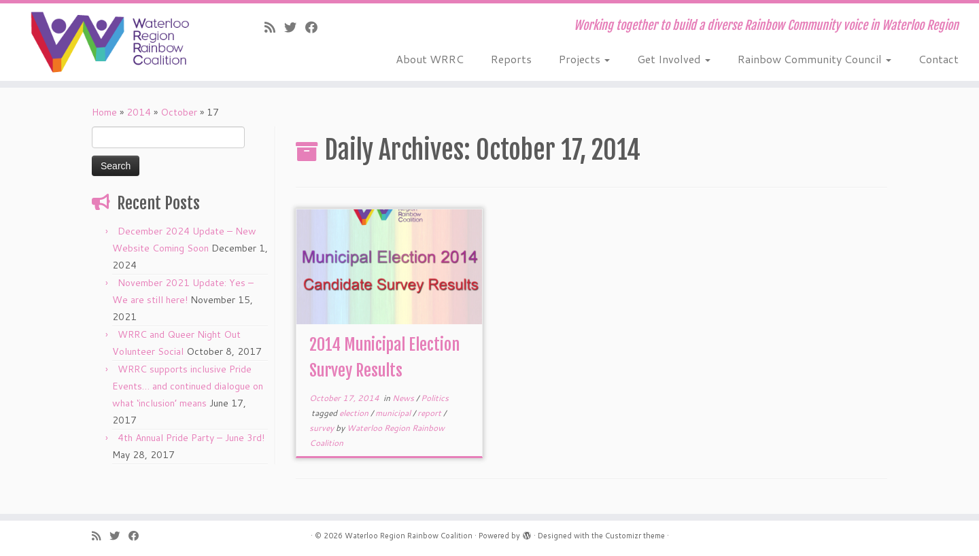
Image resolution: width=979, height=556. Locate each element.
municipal (394, 413)
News (404, 398)
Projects (584, 59)
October (178, 112)
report (430, 413)
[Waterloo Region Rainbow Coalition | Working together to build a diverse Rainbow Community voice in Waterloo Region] (113, 42)
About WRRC (430, 59)
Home (104, 112)
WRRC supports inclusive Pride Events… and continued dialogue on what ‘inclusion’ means (187, 386)
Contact (938, 59)
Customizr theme (635, 535)
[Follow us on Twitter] (294, 27)
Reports (511, 59)
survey (322, 428)
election (355, 413)
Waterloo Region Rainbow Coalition (409, 535)
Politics (435, 398)
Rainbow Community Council (814, 59)
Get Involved (673, 59)
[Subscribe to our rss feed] (274, 27)
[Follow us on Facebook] (315, 27)
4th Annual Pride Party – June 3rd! (191, 438)
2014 (138, 112)
